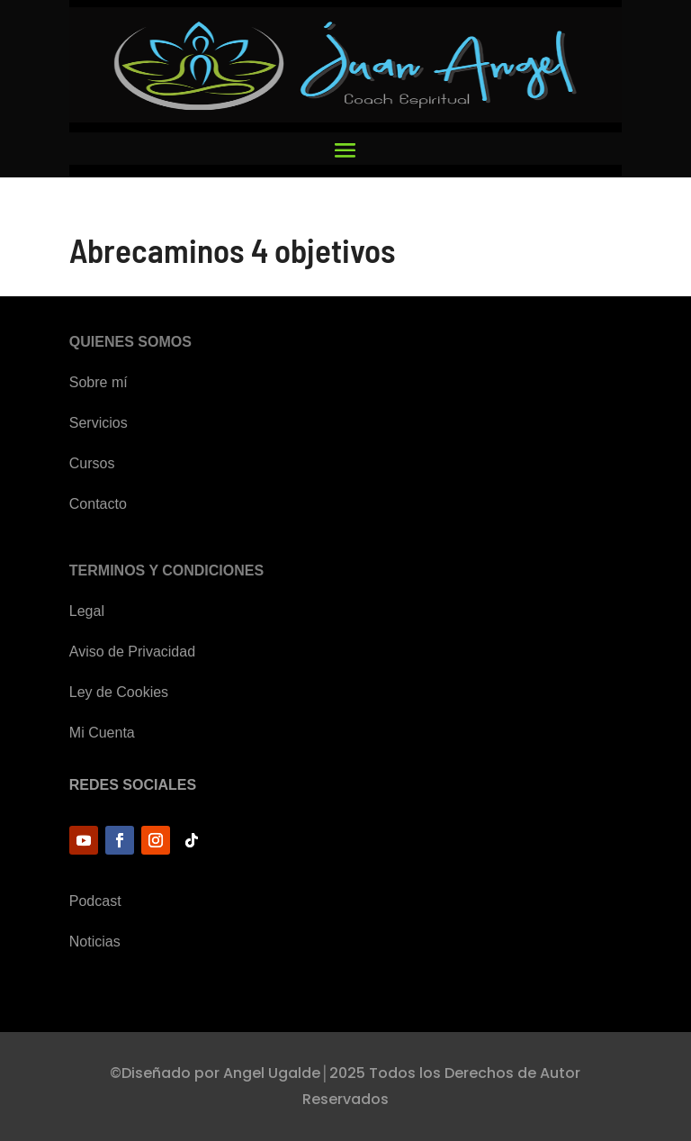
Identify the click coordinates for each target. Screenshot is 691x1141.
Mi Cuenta (102, 732)
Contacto (98, 504)
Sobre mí (98, 382)
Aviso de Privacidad (132, 651)
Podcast (95, 901)
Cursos (92, 463)
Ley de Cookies (118, 692)
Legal (86, 611)
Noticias (95, 941)
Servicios (98, 422)
